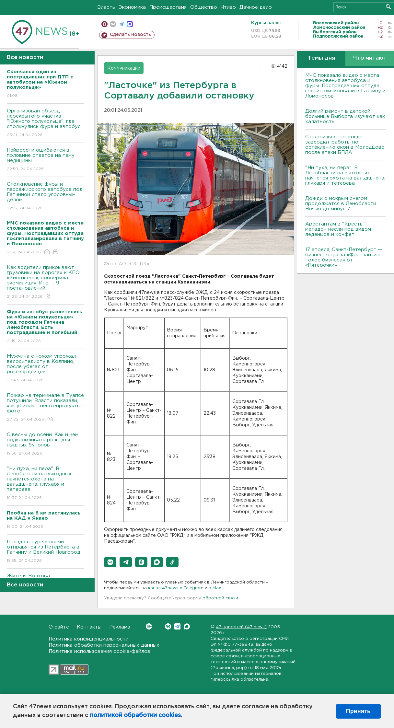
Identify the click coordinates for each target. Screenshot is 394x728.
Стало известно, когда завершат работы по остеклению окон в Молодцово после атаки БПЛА (345, 145)
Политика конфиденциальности (89, 639)
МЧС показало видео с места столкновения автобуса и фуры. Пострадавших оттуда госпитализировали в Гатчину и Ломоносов (345, 85)
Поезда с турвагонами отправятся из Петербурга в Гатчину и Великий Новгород (45, 551)
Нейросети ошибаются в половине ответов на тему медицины (45, 160)
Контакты (89, 627)
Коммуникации (123, 68)
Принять (358, 711)
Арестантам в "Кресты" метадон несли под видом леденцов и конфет (338, 229)
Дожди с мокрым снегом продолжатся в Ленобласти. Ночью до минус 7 (341, 203)
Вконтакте (149, 626)
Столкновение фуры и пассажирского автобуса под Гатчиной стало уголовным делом (45, 196)
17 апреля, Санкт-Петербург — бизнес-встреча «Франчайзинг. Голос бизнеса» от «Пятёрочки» (344, 257)
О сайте (59, 627)
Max (187, 626)
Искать (388, 6)
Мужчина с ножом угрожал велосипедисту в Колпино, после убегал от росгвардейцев (45, 368)
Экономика (132, 7)
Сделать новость (130, 35)
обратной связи (220, 598)
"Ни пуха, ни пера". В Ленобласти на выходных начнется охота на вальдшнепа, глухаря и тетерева (45, 484)
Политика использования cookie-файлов (99, 651)
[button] (110, 562)
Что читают (370, 58)
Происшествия (168, 7)
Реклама (119, 627)
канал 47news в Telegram (175, 588)
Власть (106, 7)
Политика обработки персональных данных (104, 645)
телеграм (121, 24)
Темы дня (321, 58)
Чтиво (228, 7)
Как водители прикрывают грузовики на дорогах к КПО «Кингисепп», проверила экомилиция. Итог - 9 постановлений (45, 282)
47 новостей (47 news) (241, 627)
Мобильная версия (104, 24)
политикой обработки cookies (135, 715)
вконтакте (113, 24)
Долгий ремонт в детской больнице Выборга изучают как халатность (345, 116)
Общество (203, 7)
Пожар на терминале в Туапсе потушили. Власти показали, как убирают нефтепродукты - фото (45, 407)
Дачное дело (255, 7)
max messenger (130, 24)
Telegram (177, 626)
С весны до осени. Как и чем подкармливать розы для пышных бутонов (45, 444)
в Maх (215, 588)
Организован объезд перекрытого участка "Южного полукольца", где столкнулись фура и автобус (45, 123)
